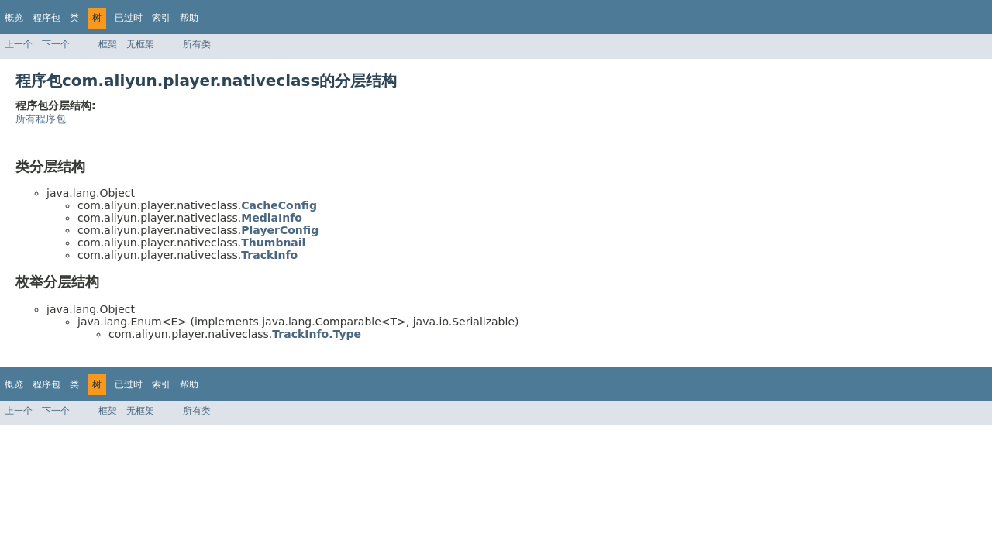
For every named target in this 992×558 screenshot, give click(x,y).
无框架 (140, 44)
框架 (107, 44)
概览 (14, 17)
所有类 (197, 44)
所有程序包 (41, 119)
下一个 (56, 44)
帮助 (189, 17)
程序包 (46, 17)
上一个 (19, 44)
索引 (161, 17)
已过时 (129, 17)
